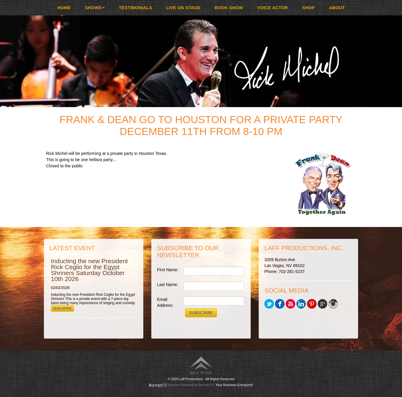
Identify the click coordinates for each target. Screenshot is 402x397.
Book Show (228, 7)
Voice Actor (272, 7)
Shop (308, 7)
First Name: (167, 269)
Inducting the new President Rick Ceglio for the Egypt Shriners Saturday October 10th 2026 (89, 270)
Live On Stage (183, 7)
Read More (62, 308)
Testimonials (135, 7)
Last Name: (167, 284)
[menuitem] (64, 7)
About (337, 7)
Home (64, 7)
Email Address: (165, 302)
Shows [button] (95, 7)
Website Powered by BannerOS (191, 385)
